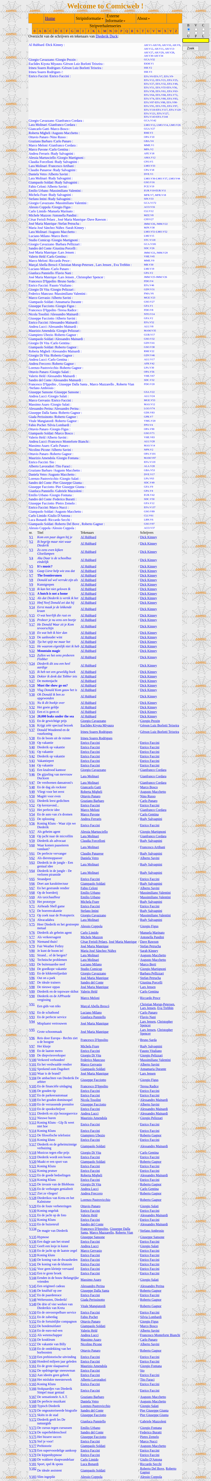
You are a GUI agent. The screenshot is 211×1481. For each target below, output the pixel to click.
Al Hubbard (36, 45)
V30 (32, 694)
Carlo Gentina (58, 149)
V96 (32, 1038)
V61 (32, 853)
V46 (32, 774)
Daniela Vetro (38, 174)
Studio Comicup (39, 240)
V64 (32, 871)
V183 (32, 1477)
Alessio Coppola (39, 207)
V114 (32, 1130)
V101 (32, 1064)
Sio (52, 462)
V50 (32, 796)
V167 (32, 1397)
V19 (32, 637)
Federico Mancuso (41, 293)
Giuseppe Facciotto (41, 306)
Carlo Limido (38, 211)
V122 (32, 1170)
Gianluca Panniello (41, 273)
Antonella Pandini (64, 215)
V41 (32, 751)
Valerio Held (37, 256)
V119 (32, 1157)
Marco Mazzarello (102, 384)
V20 (32, 641)
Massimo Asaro (39, 404)
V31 (32, 702)
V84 (32, 969)
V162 (32, 1370)
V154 (32, 1330)
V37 (32, 730)
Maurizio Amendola (42, 330)
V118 (32, 1152)
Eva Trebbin (122, 265)
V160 (32, 1361)
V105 (32, 1086)
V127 (32, 1193)
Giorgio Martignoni (70, 157)
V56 (32, 823)
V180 (32, 1459)
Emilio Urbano (38, 190)
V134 (32, 1229)
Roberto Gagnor (65, 335)
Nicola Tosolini (39, 314)
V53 (32, 810)
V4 (31, 558)
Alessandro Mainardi (65, 314)
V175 (32, 1437)
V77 (32, 937)
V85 (32, 973)
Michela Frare (38, 195)
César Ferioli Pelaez (42, 219)
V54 (32, 814)
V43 (32, 761)
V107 (32, 1095)
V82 (32, 960)
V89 (32, 991)
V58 (32, 836)
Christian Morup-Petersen (76, 265)
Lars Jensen (66, 252)
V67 (32, 888)
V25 (32, 672)
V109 (32, 1104)
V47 (32, 782)
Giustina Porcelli (64, 248)
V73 (32, 915)
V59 (32, 840)
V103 (32, 1073)
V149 (32, 1304)
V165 (32, 1384)
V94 (32, 1021)
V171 (32, 1415)
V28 (32, 685)
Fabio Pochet (37, 425)
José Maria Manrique (72, 219)
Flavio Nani (63, 273)
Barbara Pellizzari (68, 244)
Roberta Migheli (39, 133)
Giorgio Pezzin (66, 59)
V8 (31, 580)
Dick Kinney (54, 45)
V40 (32, 747)
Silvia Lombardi (58, 425)
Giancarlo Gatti (39, 129)
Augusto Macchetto (65, 133)
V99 (32, 1055)
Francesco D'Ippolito (42, 281)
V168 (32, 1401)
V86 (32, 978)
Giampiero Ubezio (41, 335)
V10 (32, 589)
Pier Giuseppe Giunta (67, 482)
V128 (32, 1198)
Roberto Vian (125, 384)
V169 (32, 1406)
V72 (32, 910)
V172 (32, 1419)
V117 (32, 1144)
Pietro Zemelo (65, 503)
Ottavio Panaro (38, 137)
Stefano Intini (38, 199)
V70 (32, 901)
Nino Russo (58, 137)
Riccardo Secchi (59, 520)
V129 (32, 1206)
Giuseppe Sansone (41, 392)
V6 (31, 571)
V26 (32, 676)
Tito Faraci (63, 466)
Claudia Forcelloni (41, 162)
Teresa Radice (67, 310)
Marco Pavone (38, 149)
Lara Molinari (38, 124)
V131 (32, 1215)
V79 (32, 946)
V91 (32, 1004)
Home (50, 18)
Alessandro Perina (41, 408)
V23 (32, 655)
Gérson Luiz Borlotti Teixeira (82, 64)
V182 (32, 1468)
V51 (32, 801)
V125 (32, 1184)
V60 (32, 845)
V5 (31, 566)
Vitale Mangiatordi (41, 421)
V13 (32, 602)
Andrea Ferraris (39, 153)
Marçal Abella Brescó (43, 265)
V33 (32, 712)
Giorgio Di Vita (39, 289)
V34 (32, 716)
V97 (32, 1046)
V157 (32, 1344)
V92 (32, 1012)
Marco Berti (60, 236)
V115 (32, 1135)
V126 (32, 1189)
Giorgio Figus (61, 207)
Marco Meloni (38, 145)
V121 (32, 1166)
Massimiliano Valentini (65, 190)
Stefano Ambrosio (41, 388)
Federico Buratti (64, 499)
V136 (32, 1241)
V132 (32, 1219)
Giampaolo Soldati (41, 182)
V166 (32, 1388)
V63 (32, 862)
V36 (32, 725)
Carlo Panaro (62, 141)
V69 (32, 897)
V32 (32, 707)
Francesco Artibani (61, 166)
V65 (32, 879)
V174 (32, 1432)
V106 (32, 1091)
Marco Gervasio (39, 297)
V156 (32, 1339)
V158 (32, 1348)
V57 (32, 831)
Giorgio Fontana (68, 458)
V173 (32, 1428)
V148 (32, 1299)
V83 (32, 964)
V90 (32, 996)
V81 (32, 955)
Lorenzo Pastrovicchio (43, 368)
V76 (32, 932)
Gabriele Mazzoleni (69, 491)
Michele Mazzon (40, 215)
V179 (32, 1455)
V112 (32, 1118)
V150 (32, 1312)
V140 (32, 1259)
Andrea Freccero (40, 363)
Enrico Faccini (38, 76)
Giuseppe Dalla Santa (73, 384)
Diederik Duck (106, 36)
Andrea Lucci (38, 326)
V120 (32, 1161)
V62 (32, 858)
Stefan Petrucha (68, 223)
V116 (32, 1140)
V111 (32, 1113)
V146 (32, 1290)
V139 (32, 1255)
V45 (32, 770)
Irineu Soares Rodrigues (45, 68)
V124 (32, 1180)
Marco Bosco (60, 129)
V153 (32, 1326)
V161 (32, 1366)
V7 (31, 575)
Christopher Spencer (89, 277)
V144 (32, 1278)
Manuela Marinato (60, 211)
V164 (32, 1379)
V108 (32, 1100)
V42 (32, 756)
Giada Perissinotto (41, 417)
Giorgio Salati (59, 372)
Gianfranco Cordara (69, 120)
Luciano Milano (39, 236)
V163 (32, 1375)
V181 (32, 1464)
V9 (31, 584)
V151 (32, 1317)
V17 (32, 624)
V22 (32, 651)
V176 (32, 1441)
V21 (32, 646)
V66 (32, 883)
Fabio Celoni (37, 186)
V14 (32, 607)
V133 (32, 1224)
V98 (32, 1051)
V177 (32, 1446)
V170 (32, 1410)
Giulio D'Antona (59, 515)
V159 (32, 1357)
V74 (32, 920)
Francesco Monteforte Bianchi (68, 441)
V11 (32, 593)
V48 (32, 787)
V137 (32, 1246)
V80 (32, 950)
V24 (32, 663)
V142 (32, 1268)
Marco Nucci (58, 507)
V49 (32, 791)
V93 (32, 1017)
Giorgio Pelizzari (62, 289)
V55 (32, 819)
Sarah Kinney (75, 227)
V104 (32, 1078)
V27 (32, 681)
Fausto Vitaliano (60, 285)
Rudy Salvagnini (62, 153)
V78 (32, 941)
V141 (32, 1264)
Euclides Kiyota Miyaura (45, 64)
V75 (32, 924)
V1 (31, 537)
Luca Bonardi (38, 520)
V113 (32, 1122)
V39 (32, 742)
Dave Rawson (96, 219)
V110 (32, 1109)
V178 (32, 1450)
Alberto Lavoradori (41, 466)
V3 (31, 550)
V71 (32, 906)
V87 (32, 982)
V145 (32, 1286)
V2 (31, 541)
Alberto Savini (58, 174)
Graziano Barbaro (40, 141)
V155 (32, 1335)
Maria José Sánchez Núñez (46, 227)
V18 (32, 632)
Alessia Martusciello (42, 157)
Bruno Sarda (66, 281)
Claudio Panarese (40, 170)
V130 (32, 1210)
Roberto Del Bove (67, 524)
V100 (32, 1060)
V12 (32, 598)
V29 (32, 690)
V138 (32, 1250)
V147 (32, 1295)
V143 (32, 1273)
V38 (32, 738)
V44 (32, 765)
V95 (32, 1030)
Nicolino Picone (39, 450)
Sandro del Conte (40, 248)
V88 (32, 987)
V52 (32, 805)
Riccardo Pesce (59, 260)
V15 (32, 615)
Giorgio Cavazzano (41, 59)
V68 (32, 892)
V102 (32, 1069)
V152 (32, 1321)
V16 (32, 620)
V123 (32, 1175)
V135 (32, 1237)
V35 (32, 721)
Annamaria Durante (68, 302)
